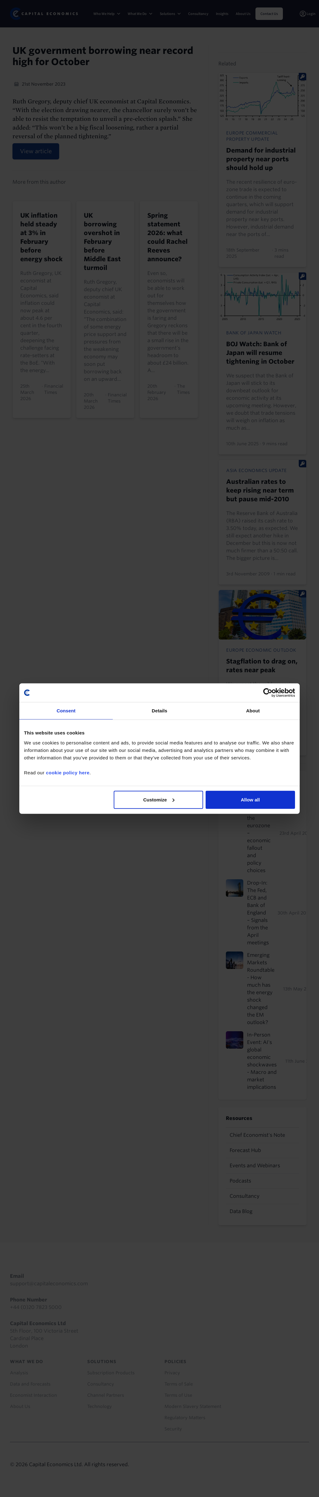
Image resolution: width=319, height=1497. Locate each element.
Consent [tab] (66, 710)
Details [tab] (159, 710)
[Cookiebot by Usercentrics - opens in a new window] (267, 692)
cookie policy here (67, 772)
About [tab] (253, 710)
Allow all (250, 799)
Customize (158, 799)
